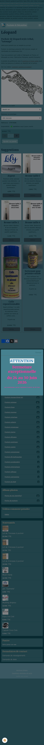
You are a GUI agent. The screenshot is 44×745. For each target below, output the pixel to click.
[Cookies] (4, 740)
